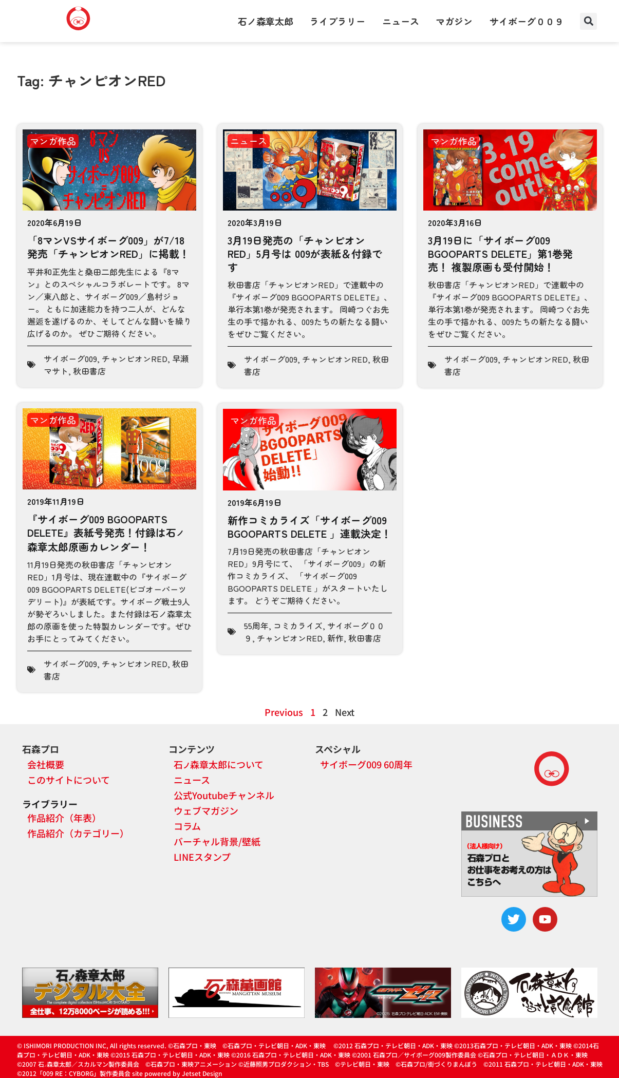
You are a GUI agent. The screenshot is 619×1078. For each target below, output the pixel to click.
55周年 (256, 625)
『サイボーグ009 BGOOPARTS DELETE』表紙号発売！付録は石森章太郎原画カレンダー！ (105, 533)
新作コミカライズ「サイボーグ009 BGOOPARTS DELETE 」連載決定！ (309, 527)
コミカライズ (298, 625)
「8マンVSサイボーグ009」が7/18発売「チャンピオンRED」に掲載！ (108, 247)
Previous (284, 711)
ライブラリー (337, 21)
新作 (335, 638)
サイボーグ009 (70, 358)
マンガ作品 (53, 140)
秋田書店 (89, 371)
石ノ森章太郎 (265, 21)
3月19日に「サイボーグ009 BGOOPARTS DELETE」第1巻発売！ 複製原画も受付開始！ (500, 253)
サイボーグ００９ (527, 21)
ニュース (400, 21)
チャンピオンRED (134, 358)
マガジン (454, 21)
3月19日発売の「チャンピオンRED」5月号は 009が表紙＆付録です (305, 253)
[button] (588, 21)
